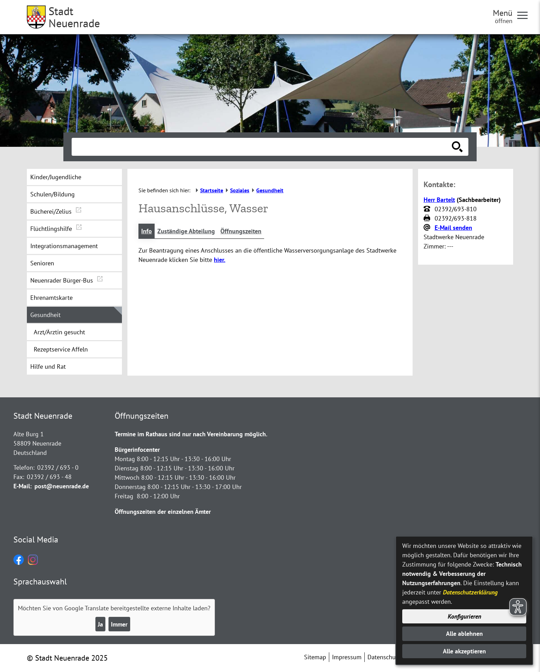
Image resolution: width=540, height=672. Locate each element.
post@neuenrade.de (61, 486)
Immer (119, 624)
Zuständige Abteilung (186, 231)
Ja (100, 624)
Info (146, 231)
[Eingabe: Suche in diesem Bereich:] (262, 146)
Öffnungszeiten (240, 231)
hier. (219, 260)
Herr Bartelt (439, 200)
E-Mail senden (453, 228)
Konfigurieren (464, 616)
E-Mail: (22, 486)
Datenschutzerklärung (470, 592)
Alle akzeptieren (464, 651)
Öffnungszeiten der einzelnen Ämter (163, 512)
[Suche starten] (457, 146)
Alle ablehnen (464, 634)
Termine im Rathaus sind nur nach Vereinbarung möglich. (191, 434)
